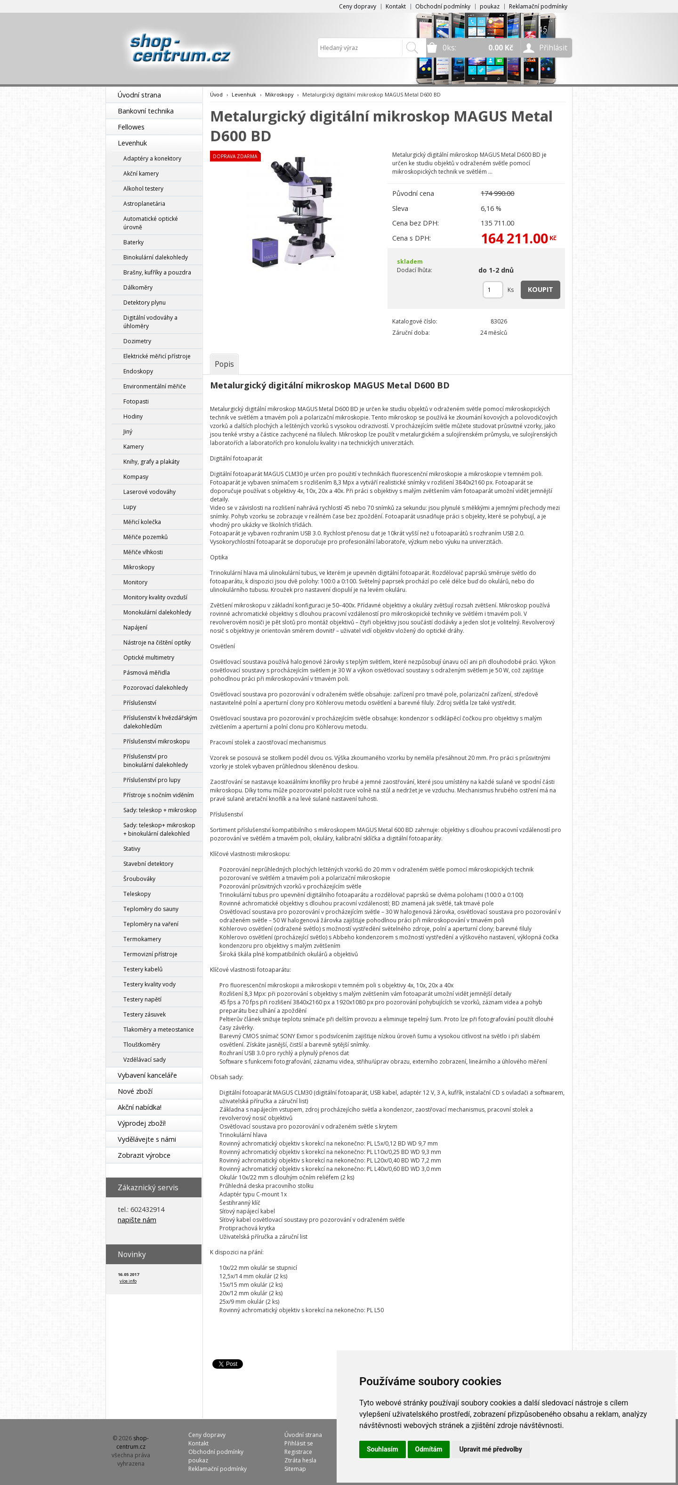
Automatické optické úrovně (150, 223)
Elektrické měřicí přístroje (157, 356)
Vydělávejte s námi (147, 1139)
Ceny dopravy (357, 6)
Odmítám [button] (429, 1449)
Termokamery (142, 939)
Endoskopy (138, 371)
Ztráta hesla (300, 1460)
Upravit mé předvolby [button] (490, 1449)
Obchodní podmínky (442, 6)
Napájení (135, 627)
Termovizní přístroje (150, 954)
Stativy (131, 849)
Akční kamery (141, 173)
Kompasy (135, 477)
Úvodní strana (139, 94)
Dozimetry (137, 341)
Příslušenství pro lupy (151, 780)
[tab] (224, 364)
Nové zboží (135, 1091)
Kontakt (396, 6)
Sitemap (295, 1469)
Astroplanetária (144, 204)
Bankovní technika (146, 110)
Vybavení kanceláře (147, 1075)
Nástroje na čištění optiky (157, 642)
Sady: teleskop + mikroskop (160, 810)
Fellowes (131, 126)
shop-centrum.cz (132, 1442)
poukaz (490, 6)
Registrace (298, 1452)
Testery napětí (142, 999)
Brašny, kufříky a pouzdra (157, 272)
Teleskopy (137, 894)
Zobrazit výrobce (144, 1155)
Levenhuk (132, 142)
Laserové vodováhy (149, 492)
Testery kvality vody (149, 984)
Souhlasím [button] (382, 1449)
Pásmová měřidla (146, 673)
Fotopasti (136, 401)
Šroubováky (139, 879)
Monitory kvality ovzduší (155, 597)
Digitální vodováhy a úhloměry (150, 322)
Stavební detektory (148, 864)
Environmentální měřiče (154, 386)
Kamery (133, 447)
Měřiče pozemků (145, 537)
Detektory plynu (144, 303)
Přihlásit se (298, 1443)
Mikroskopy (138, 567)
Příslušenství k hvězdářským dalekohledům (160, 722)
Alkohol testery (143, 189)
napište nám (137, 1219)
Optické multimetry (148, 658)
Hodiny (133, 416)
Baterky (133, 242)
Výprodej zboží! (142, 1123)
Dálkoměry (138, 287)
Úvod (216, 94)
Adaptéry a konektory (152, 158)
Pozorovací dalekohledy (155, 688)
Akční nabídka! (139, 1107)
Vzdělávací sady (144, 1060)
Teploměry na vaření (150, 924)
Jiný (127, 432)
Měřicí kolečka (142, 522)
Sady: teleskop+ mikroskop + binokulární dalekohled (159, 829)
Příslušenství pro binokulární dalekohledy (155, 760)
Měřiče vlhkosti (143, 552)
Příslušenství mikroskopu (156, 741)
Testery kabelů (142, 969)
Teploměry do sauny (150, 909)
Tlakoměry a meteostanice (158, 1029)
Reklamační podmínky (538, 6)
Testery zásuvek (144, 1014)
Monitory (135, 582)
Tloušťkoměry (141, 1045)
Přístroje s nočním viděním (158, 795)
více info (128, 1281)
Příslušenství (139, 703)
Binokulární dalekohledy (155, 257)
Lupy (129, 507)
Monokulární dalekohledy (157, 612)
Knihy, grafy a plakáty (151, 462)
